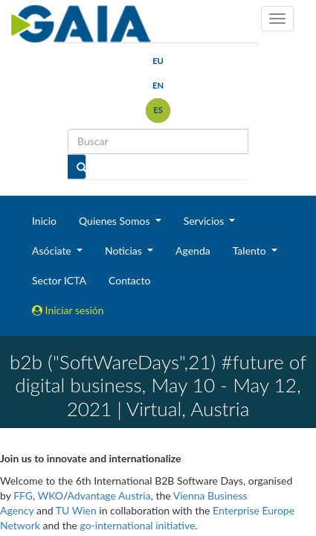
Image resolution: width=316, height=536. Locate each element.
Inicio (44, 220)
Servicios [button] (205, 220)
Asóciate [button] (53, 250)
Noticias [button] (125, 250)
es (158, 110)
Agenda (192, 250)
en (158, 85)
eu (158, 61)
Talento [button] (251, 250)
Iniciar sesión (68, 310)
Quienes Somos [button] (115, 220)
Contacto (129, 280)
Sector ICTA (59, 280)
